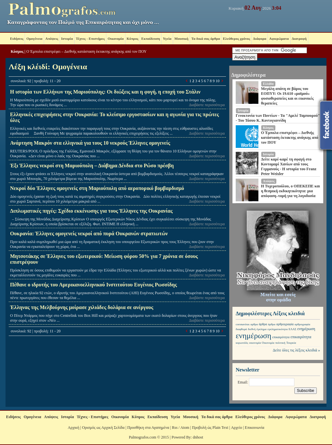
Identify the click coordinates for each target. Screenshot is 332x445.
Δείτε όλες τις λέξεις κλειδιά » (296, 350)
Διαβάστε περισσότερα (207, 105)
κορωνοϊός (242, 342)
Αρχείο (236, 427)
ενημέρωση (306, 329)
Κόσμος (17, 51)
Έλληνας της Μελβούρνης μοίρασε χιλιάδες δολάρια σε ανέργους (81, 307)
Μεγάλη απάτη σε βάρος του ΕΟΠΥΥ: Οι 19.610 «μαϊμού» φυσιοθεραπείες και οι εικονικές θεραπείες (287, 96)
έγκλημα (261, 329)
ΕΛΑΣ (292, 329)
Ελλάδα (268, 83)
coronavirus (243, 324)
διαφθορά (241, 329)
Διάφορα (259, 38)
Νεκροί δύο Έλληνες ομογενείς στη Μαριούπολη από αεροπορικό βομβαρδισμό (97, 188)
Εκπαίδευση (150, 38)
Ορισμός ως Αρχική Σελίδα (103, 427)
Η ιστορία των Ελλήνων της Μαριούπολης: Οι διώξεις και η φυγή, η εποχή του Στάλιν (105, 92)
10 (217, 81)
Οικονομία (116, 38)
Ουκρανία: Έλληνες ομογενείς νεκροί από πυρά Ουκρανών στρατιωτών (89, 233)
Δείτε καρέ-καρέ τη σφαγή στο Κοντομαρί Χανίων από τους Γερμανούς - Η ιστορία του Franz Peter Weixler (288, 166)
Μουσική (181, 38)
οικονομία (255, 342)
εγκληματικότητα (277, 329)
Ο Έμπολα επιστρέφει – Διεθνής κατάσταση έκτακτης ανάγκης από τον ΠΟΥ (86, 51)
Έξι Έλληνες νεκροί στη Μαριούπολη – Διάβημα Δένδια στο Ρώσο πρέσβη (92, 165)
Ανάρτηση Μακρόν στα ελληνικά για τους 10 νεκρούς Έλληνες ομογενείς (90, 143)
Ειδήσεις (16, 38)
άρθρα (263, 324)
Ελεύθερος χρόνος (236, 38)
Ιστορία (67, 38)
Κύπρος (132, 38)
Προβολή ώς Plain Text (210, 427)
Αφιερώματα (279, 38)
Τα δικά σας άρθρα (205, 38)
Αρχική (73, 427)
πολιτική (280, 342)
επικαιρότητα (281, 337)
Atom (184, 427)
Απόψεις (51, 38)
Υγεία (167, 38)
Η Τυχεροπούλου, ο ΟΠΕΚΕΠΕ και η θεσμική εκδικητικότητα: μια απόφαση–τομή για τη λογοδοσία (290, 191)
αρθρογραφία (284, 324)
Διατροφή (299, 38)
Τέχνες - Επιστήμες (90, 38)
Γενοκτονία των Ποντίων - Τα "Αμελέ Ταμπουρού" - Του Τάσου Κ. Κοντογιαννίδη (278, 118)
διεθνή (252, 329)
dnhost (198, 437)
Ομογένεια (34, 38)
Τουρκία (291, 342)
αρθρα (254, 324)
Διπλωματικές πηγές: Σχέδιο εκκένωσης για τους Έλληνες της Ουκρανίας (91, 211)
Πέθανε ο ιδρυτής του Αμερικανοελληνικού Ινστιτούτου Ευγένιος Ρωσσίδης (93, 284)
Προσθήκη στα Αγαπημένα (148, 427)
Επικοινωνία (254, 427)
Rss (174, 427)
